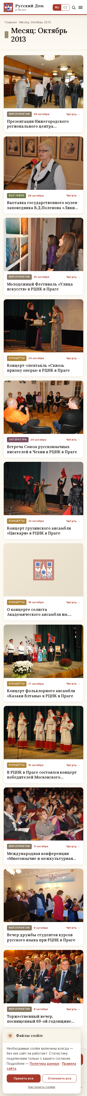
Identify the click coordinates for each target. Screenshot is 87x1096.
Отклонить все (59, 1078)
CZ (65, 7)
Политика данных (44, 1063)
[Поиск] (73, 7)
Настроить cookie (41, 1087)
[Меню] (80, 7)
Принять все (23, 1078)
